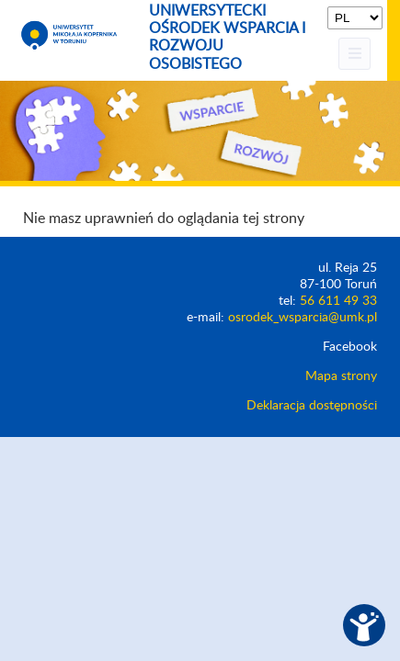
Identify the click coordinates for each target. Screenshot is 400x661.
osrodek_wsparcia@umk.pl (302, 317)
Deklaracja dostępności (311, 405)
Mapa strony (341, 376)
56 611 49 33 (338, 301)
